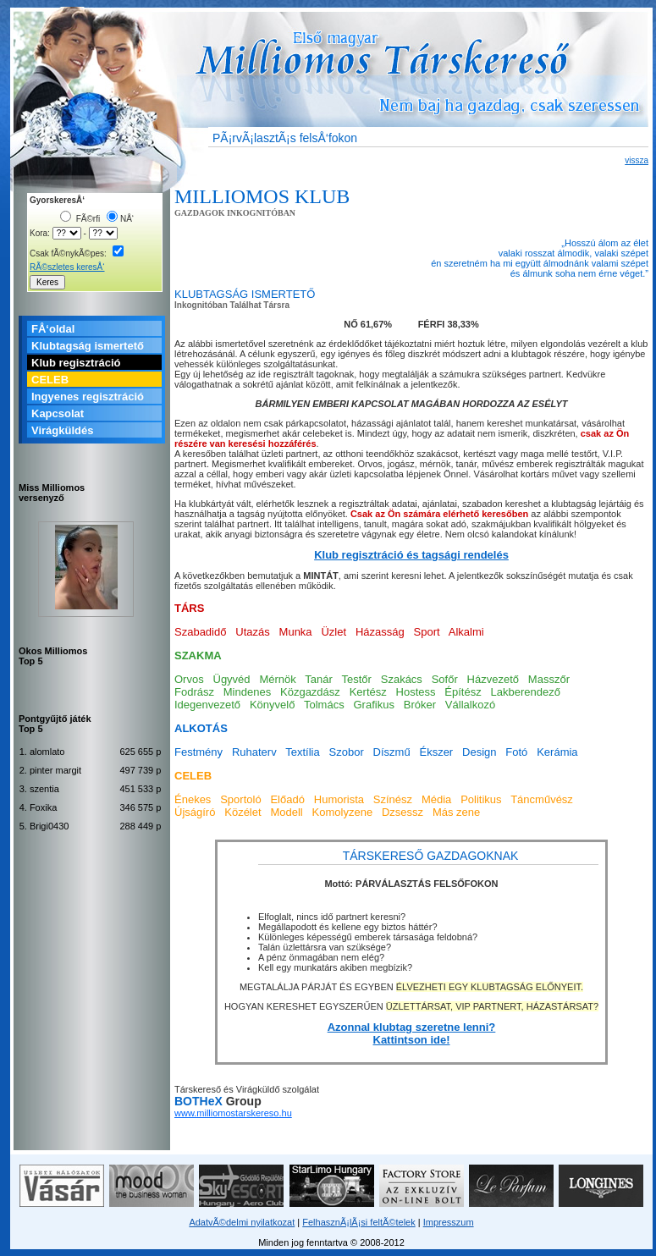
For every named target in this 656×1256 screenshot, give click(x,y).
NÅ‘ (120, 218)
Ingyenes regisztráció (87, 396)
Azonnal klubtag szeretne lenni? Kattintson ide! (412, 1033)
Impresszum (448, 1222)
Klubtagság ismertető (87, 345)
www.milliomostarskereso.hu (233, 1113)
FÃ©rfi (80, 218)
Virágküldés (62, 430)
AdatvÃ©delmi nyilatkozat (242, 1222)
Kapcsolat (57, 413)
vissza (636, 160)
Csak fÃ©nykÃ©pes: (77, 253)
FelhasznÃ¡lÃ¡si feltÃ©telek (358, 1222)
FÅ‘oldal (52, 328)
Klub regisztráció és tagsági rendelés (411, 554)
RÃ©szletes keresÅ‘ (67, 267)
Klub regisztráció (75, 362)
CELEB (50, 379)
